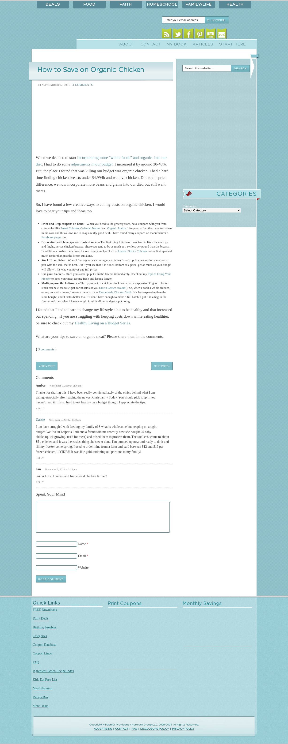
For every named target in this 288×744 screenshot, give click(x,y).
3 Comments (83, 84)
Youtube (210, 34)
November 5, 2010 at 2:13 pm (61, 469)
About (126, 44)
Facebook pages (51, 237)
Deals (53, 4)
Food (89, 4)
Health (235, 4)
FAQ (36, 662)
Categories (40, 636)
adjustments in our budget (92, 164)
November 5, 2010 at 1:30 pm (65, 419)
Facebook (188, 34)
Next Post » (162, 366)
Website (83, 567)
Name (82, 544)
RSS (166, 34)
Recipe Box (40, 697)
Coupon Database (44, 644)
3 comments (46, 349)
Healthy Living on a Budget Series (102, 323)
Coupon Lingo (42, 653)
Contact (151, 44)
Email (221, 34)
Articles (203, 44)
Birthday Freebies (45, 627)
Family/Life (198, 4)
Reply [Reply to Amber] (40, 408)
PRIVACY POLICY (183, 728)
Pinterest (199, 34)
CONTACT (121, 728)
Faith (125, 4)
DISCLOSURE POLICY (154, 728)
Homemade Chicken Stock (115, 292)
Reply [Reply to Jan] (40, 482)
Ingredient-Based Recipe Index (53, 671)
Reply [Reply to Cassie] (40, 458)
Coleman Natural (90, 228)
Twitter (177, 34)
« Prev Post (47, 366)
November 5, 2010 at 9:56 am (65, 385)
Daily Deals (41, 618)
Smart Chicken (70, 228)
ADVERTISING (103, 728)
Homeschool (162, 4)
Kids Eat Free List (45, 679)
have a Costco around (112, 287)
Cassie (40, 419)
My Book (177, 44)
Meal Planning (42, 688)
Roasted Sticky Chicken (132, 251)
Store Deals (40, 706)
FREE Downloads (45, 610)
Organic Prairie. (117, 228)
